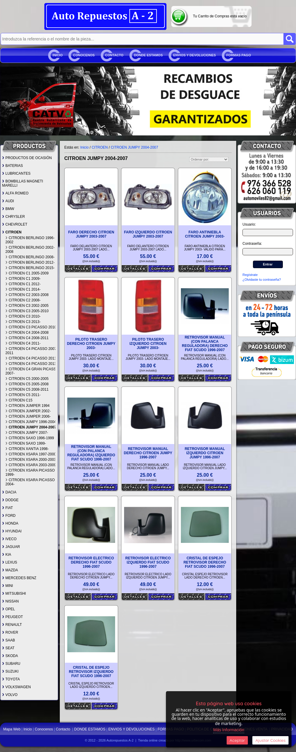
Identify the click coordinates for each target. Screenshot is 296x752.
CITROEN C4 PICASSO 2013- (31, 364)
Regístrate (250, 275)
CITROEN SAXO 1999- (25, 443)
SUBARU (11, 664)
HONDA (10, 523)
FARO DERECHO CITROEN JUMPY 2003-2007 (91, 234)
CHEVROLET (14, 224)
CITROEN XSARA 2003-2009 (30, 465)
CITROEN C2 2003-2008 (26, 295)
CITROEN (12, 232)
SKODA (10, 656)
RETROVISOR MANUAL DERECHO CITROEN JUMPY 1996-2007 (148, 453)
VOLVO (9, 695)
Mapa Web (12, 729)
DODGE (10, 500)
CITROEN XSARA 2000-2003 (30, 459)
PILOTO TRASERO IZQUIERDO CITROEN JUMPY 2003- (148, 343)
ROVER (10, 632)
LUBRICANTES (16, 173)
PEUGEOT (12, 617)
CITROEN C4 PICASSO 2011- (31, 358)
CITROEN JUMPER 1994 (27, 406)
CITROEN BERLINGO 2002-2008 (29, 249)
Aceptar (237, 740)
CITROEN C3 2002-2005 (26, 305)
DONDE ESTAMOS (148, 55)
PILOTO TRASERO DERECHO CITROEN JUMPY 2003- (91, 343)
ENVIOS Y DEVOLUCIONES (194, 55)
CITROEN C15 (18, 400)
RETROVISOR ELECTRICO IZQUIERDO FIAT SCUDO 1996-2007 (148, 562)
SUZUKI (10, 671)
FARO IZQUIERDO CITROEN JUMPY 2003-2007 (148, 234)
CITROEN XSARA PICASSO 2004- (30, 482)
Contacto (114, 55)
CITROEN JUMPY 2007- (26, 433)
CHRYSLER (13, 217)
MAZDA (10, 570)
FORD (9, 516)
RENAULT (12, 625)
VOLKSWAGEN (16, 687)
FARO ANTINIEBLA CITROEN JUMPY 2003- (205, 234)
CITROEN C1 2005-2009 (26, 273)
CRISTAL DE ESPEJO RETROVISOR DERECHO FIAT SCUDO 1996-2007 (205, 562)
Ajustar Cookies (270, 740)
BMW (8, 209)
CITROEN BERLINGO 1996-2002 (29, 240)
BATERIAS (12, 166)
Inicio (58, 55)
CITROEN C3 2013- (23, 322)
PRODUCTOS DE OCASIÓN (27, 158)
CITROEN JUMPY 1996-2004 (30, 422)
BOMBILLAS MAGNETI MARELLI (22, 183)
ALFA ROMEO (15, 193)
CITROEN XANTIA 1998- (27, 449)
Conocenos (83, 55)
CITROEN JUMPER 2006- (28, 416)
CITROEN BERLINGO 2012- (29, 262)
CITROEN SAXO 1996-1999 (29, 438)
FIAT (7, 508)
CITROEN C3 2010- (23, 316)
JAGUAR (11, 547)
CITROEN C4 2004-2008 (26, 332)
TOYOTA (11, 679)
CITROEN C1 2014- (23, 289)
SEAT (8, 648)
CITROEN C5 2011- (23, 395)
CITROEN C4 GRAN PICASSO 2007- (32, 371)
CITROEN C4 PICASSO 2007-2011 (31, 351)
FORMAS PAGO (238, 55)
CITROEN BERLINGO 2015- (29, 268)
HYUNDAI (12, 531)
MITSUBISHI (14, 593)
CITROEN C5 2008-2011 (26, 389)
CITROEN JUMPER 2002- (28, 411)
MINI (7, 586)
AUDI (8, 201)
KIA (6, 554)
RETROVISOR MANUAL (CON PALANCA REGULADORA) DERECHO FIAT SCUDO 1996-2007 (205, 343)
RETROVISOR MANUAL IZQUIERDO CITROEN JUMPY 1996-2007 (205, 453)
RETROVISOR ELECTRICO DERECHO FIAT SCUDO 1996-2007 (91, 562)
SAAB (8, 640)
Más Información (228, 729)
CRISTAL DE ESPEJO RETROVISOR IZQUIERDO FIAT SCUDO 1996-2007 (91, 671)
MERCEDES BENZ (19, 578)
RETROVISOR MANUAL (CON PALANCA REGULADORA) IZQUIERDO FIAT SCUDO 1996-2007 (91, 453)
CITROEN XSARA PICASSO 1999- (30, 472)
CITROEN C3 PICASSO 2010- (31, 327)
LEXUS (9, 562)
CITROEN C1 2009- (23, 279)
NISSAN (10, 601)
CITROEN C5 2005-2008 (26, 384)
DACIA (9, 492)
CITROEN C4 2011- (23, 343)
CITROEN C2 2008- (23, 300)
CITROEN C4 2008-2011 (26, 338)
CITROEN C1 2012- (23, 284)
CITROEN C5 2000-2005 (26, 379)
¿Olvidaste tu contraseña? (261, 279)
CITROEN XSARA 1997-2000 (30, 454)
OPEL (8, 609)
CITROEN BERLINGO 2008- (29, 257)
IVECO (9, 539)
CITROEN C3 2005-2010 (26, 311)
